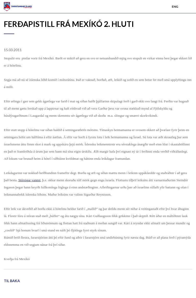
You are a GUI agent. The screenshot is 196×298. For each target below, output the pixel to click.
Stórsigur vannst (29, 180)
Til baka (12, 281)
